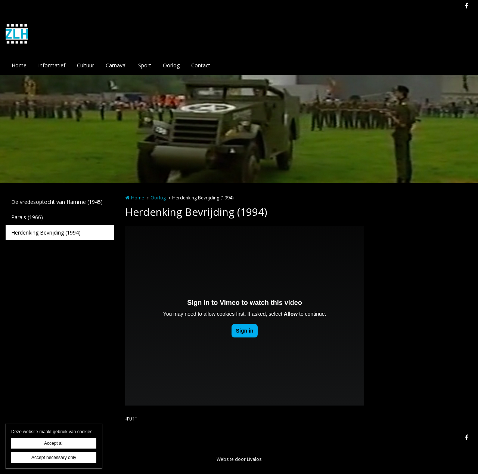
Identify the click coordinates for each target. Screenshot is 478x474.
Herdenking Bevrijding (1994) (46, 232)
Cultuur (85, 65)
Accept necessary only (53, 457)
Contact (200, 65)
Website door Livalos (239, 459)
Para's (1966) (27, 217)
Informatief (51, 65)
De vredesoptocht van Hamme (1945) (57, 201)
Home (19, 65)
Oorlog (171, 65)
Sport (144, 65)
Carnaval (116, 65)
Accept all (53, 443)
